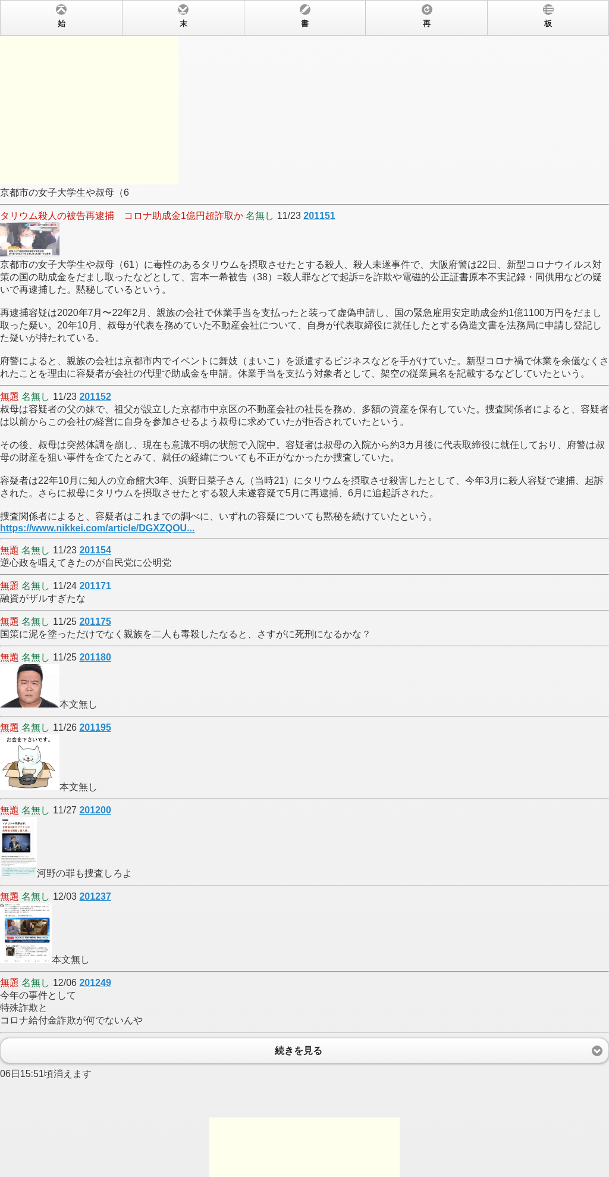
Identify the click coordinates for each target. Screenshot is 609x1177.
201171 (95, 586)
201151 (319, 216)
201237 (95, 896)
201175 (95, 621)
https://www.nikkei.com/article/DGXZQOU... (97, 528)
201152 (95, 397)
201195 (95, 727)
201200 (95, 810)
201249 (95, 983)
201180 (95, 657)
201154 (95, 550)
